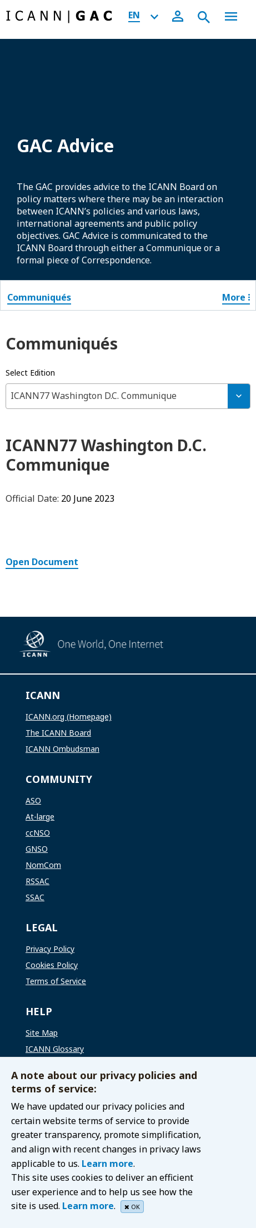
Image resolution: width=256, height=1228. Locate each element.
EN (134, 15)
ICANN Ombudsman (62, 748)
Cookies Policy (52, 965)
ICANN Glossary (55, 1049)
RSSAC (37, 881)
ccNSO (38, 832)
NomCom (43, 865)
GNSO (37, 848)
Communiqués (39, 297)
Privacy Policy (50, 949)
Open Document (42, 562)
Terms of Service (56, 981)
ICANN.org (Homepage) (69, 716)
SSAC (35, 897)
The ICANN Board (58, 732)
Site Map (42, 1032)
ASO (33, 800)
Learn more (107, 1163)
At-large (40, 816)
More (236, 297)
